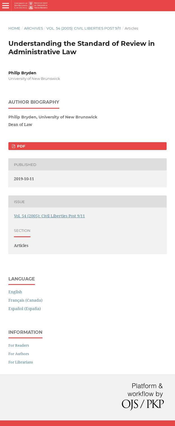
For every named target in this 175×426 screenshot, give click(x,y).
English (15, 291)
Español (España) (24, 308)
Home (14, 28)
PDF (20, 146)
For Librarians (20, 362)
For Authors (18, 353)
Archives (33, 28)
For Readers (18, 345)
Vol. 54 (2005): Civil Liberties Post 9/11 (83, 28)
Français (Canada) (25, 300)
